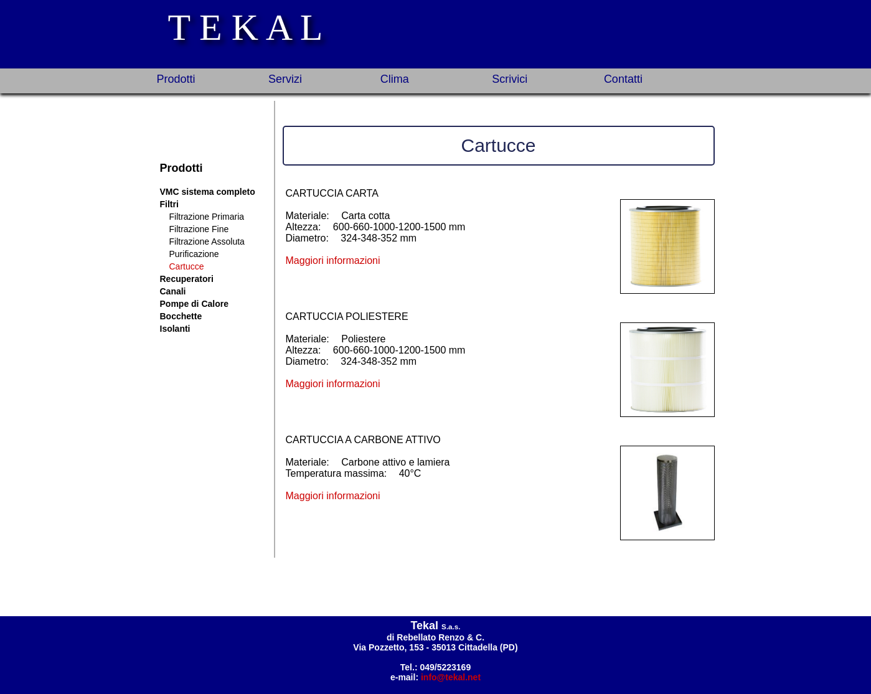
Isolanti (175, 329)
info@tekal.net (451, 677)
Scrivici (509, 79)
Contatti (623, 79)
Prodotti (176, 79)
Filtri (169, 204)
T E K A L (245, 27)
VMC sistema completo (207, 192)
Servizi (285, 79)
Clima (394, 79)
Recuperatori (187, 279)
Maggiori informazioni (333, 260)
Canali (173, 291)
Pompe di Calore (194, 304)
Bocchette (181, 316)
